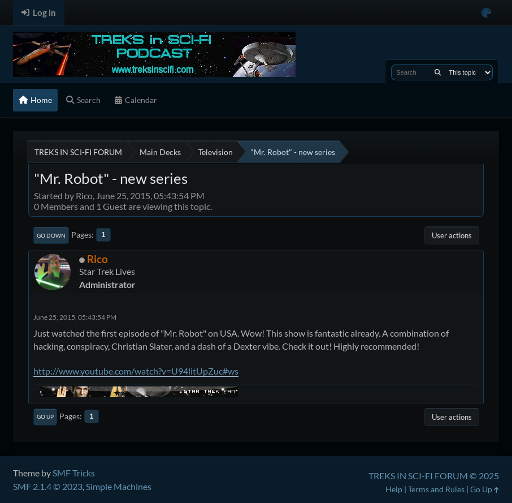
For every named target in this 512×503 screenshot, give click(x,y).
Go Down (51, 235)
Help (393, 489)
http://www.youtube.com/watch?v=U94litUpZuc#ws (135, 371)
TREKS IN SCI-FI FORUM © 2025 (433, 475)
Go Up (45, 416)
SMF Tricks (74, 472)
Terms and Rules (436, 489)
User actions (452, 235)
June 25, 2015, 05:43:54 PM (74, 317)
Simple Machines (118, 486)
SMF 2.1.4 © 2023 (48, 486)
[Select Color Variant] (486, 12)
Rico (97, 258)
